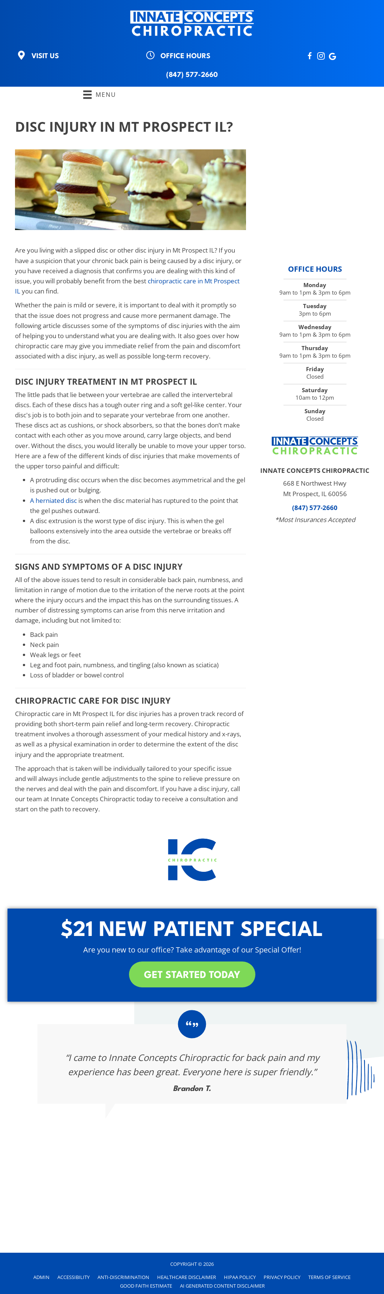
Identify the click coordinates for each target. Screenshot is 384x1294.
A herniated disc (53, 500)
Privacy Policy (282, 1277)
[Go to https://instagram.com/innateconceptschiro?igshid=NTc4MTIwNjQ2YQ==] (321, 57)
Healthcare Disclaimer (186, 1277)
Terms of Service (329, 1277)
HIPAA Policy (240, 1277)
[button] (192, 974)
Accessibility (73, 1277)
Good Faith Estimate (146, 1285)
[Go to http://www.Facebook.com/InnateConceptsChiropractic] (310, 57)
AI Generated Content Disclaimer (222, 1285)
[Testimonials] (192, 1064)
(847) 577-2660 (192, 75)
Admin (41, 1277)
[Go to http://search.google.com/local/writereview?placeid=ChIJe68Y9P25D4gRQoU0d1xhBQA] (332, 57)
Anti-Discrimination (123, 1277)
